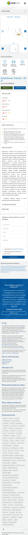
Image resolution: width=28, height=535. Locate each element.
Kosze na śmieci (16, 514)
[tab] (13, 43)
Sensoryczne (10, 504)
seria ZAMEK (10, 452)
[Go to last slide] (3, 49)
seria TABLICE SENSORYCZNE (20, 438)
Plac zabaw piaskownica (7, 344)
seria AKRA (12, 440)
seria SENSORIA (5, 440)
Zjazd (13, 74)
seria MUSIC (10, 450)
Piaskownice (14, 462)
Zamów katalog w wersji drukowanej (12, 251)
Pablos (6, 534)
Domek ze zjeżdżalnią (5, 266)
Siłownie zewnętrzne (7, 497)
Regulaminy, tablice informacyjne (9, 465)
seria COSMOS (16, 450)
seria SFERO (11, 418)
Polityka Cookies (6, 362)
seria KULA (18, 435)
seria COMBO (12, 423)
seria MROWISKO (11, 433)
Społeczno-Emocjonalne (14, 65)
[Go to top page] (3, 529)
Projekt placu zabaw (15, 266)
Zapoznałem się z (14, 249)
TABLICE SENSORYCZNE (6, 509)
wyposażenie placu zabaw (8, 398)
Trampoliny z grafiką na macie (8, 490)
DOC (9, 100)
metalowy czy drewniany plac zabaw (10, 522)
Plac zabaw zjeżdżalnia (7, 340)
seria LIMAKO (16, 418)
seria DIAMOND (12, 430)
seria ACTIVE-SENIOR (14, 425)
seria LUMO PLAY (5, 423)
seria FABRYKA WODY (6, 420)
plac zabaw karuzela (6, 346)
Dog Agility (20, 517)
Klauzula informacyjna (7, 361)
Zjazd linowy (23, 269)
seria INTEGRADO (19, 423)
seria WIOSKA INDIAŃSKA (7, 445)
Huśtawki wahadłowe (7, 460)
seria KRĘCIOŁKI (15, 445)
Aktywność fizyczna (4, 65)
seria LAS (22, 450)
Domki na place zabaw (19, 455)
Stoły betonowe (14, 517)
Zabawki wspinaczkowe (7, 470)
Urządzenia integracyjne (18, 502)
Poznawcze (22, 64)
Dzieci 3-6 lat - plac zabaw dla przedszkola (10, 477)
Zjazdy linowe (15, 470)
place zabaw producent (7, 409)
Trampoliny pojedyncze (7, 482)
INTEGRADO (4, 504)
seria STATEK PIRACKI (14, 447)
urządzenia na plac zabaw (15, 397)
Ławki (21, 514)
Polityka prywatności (6, 359)
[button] (14, 49)
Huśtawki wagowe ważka (18, 457)
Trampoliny (5, 467)
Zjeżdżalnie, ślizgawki (7, 472)
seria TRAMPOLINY (6, 425)
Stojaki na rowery (6, 517)
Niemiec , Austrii (5, 353)
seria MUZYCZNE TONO (18, 428)
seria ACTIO (5, 433)
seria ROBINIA (19, 430)
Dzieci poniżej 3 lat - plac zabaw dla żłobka (10, 475)
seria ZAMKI (5, 438)
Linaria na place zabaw (21, 460)
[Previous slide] (3, 31)
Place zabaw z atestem (9, 267)
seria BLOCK (5, 428)
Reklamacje (4, 364)
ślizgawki (16, 519)
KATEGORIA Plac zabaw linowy (13, 269)
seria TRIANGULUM (6, 435)
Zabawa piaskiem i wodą (12, 467)
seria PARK (17, 440)
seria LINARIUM (11, 438)
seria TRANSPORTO (6, 447)
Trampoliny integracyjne (7, 485)
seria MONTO (10, 428)
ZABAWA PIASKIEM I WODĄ (16, 509)
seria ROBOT (5, 452)
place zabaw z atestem (17, 331)
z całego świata (15, 353)
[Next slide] (25, 31)
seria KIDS (21, 447)
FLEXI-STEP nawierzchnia (7, 502)
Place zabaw (5, 418)
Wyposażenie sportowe (12, 499)
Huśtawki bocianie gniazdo (8, 457)
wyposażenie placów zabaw (14, 388)
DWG (9, 112)
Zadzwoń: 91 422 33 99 (14, 309)
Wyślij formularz (14, 313)
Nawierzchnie (20, 499)
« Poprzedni (9, 17)
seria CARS (4, 450)
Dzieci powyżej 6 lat (6, 480)
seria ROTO (22, 440)
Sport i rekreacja (21, 492)
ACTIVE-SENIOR (18, 512)
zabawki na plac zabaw (19, 347)
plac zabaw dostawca (20, 325)
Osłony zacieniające (6, 462)
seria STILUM (13, 435)
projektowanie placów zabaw (8, 524)
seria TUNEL (16, 452)
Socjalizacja (4, 74)
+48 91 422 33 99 (19, 87)
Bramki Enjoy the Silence (15, 494)
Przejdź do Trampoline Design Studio (9, 492)
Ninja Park (4, 499)
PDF (4, 100)
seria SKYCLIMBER (18, 433)
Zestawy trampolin (16, 482)
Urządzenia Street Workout (17, 497)
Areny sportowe (6, 494)
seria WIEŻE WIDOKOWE (15, 420)
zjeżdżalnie (10, 519)
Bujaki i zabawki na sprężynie (8, 455)
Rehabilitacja (12, 512)
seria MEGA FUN (22, 425)
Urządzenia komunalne (7, 514)
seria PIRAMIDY (5, 430)
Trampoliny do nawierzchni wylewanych (10, 487)
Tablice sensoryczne (20, 465)
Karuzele (14, 460)
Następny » (18, 17)
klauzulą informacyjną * (18, 249)
